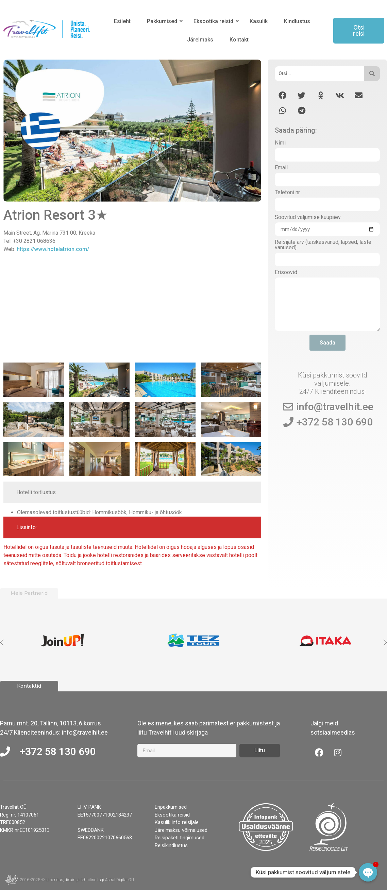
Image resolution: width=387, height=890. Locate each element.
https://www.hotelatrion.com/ (53, 249)
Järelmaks (200, 39)
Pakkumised (163, 21)
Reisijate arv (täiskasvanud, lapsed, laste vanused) (323, 245)
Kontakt (239, 39)
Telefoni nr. (288, 193)
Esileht (122, 21)
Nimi (280, 143)
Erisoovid (286, 272)
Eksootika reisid (215, 21)
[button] (282, 95)
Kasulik (259, 21)
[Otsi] (319, 73)
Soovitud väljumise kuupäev (308, 217)
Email (281, 168)
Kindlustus (297, 21)
